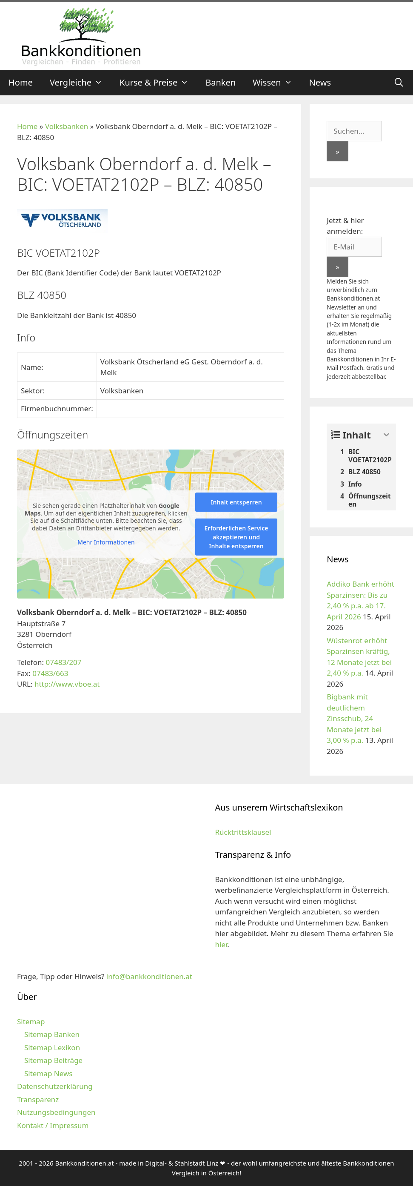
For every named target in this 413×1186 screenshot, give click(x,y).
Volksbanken (66, 126)
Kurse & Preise (158, 82)
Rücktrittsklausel (243, 832)
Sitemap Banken (52, 1034)
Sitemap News (48, 1073)
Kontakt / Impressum (52, 1125)
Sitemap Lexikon (52, 1047)
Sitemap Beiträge (53, 1060)
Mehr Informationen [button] (105, 542)
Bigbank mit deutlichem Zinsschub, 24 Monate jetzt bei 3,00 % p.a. (354, 718)
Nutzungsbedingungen (56, 1112)
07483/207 (63, 662)
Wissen (277, 82)
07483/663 (50, 673)
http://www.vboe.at (67, 684)
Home (21, 82)
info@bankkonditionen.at (149, 976)
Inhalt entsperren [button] (236, 502)
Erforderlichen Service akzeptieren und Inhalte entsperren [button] (236, 537)
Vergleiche (80, 82)
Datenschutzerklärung (55, 1086)
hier (221, 944)
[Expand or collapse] (386, 435)
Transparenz (38, 1099)
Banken (220, 82)
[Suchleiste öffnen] (399, 82)
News (320, 82)
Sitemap (31, 1021)
